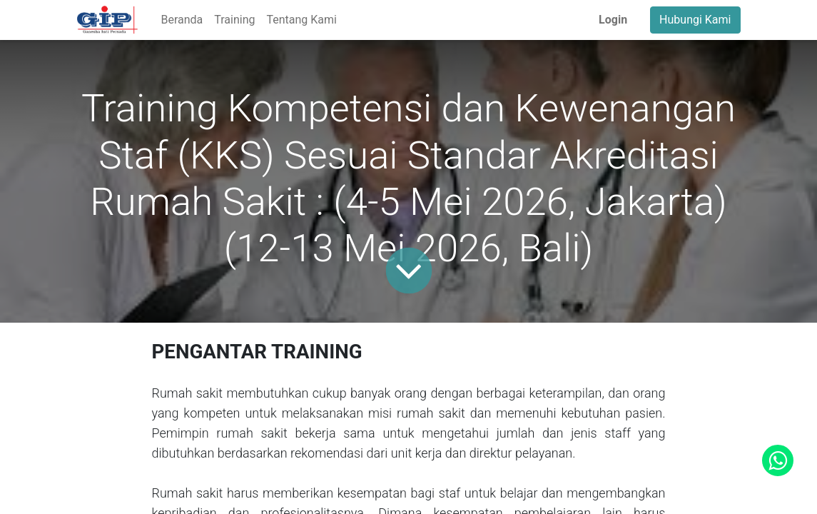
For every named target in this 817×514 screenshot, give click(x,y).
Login (613, 19)
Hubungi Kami (695, 19)
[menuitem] (181, 20)
